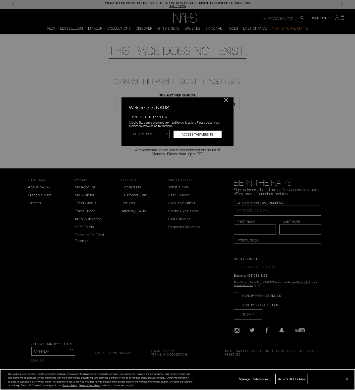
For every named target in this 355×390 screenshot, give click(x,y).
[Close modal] (226, 99)
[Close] (347, 379)
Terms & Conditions (89, 385)
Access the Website (197, 134)
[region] (177, 379)
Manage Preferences (253, 379)
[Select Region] (149, 134)
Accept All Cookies (291, 379)
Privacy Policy (44, 381)
